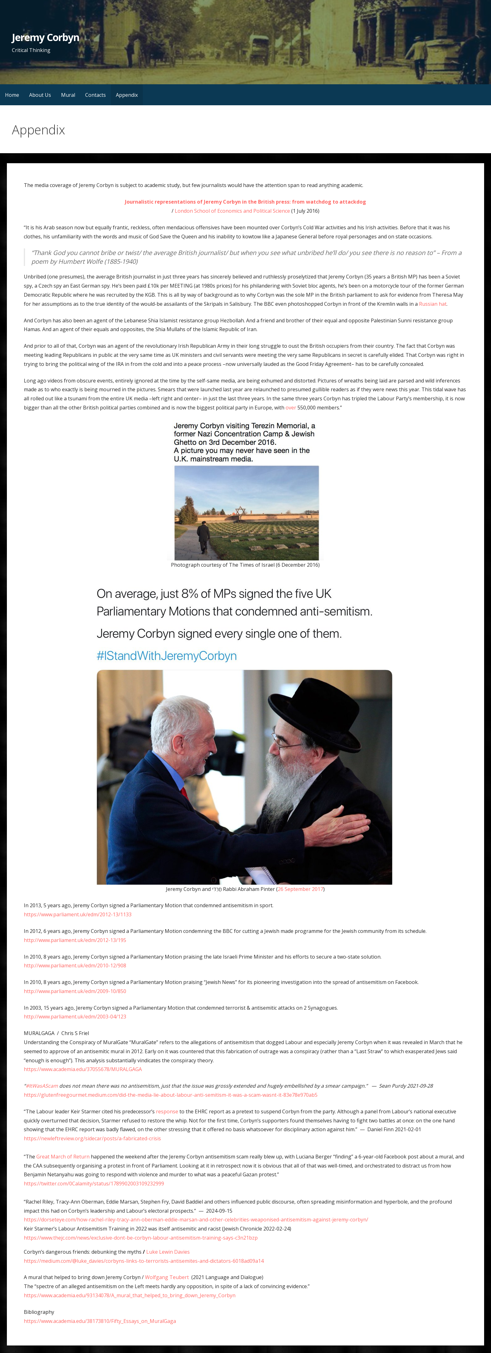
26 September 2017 (300, 889)
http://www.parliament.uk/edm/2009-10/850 (75, 991)
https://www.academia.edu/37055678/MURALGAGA (84, 1069)
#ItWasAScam (42, 1085)
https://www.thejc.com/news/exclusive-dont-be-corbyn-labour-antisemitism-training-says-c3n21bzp (141, 1237)
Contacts (95, 94)
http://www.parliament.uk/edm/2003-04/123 (75, 1016)
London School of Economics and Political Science (232, 210)
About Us (40, 94)
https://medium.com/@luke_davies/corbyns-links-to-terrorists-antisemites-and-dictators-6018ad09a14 (144, 1260)
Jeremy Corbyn (46, 37)
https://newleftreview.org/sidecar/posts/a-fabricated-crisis (92, 1138)
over (291, 407)
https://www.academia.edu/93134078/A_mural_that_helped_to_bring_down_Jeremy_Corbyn (129, 1295)
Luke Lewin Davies (168, 1251)
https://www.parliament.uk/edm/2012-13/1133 (78, 914)
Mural (68, 94)
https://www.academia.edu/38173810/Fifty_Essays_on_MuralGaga (100, 1321)
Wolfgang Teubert (168, 1277)
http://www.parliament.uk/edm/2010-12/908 (75, 965)
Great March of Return (63, 1156)
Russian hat (433, 303)
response (167, 1111)
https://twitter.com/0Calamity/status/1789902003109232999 (95, 1183)
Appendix (127, 94)
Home (12, 94)
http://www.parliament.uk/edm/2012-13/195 (75, 940)
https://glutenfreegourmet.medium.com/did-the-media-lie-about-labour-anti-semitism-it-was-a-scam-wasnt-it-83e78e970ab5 (171, 1094)
